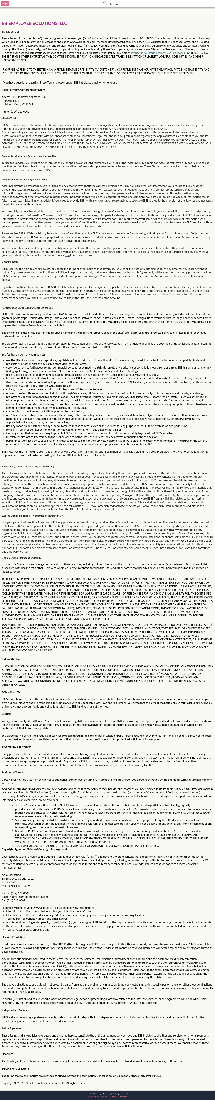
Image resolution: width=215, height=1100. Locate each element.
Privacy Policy (93, 1096)
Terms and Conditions (108, 1096)
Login (5, 3)
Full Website (122, 1096)
